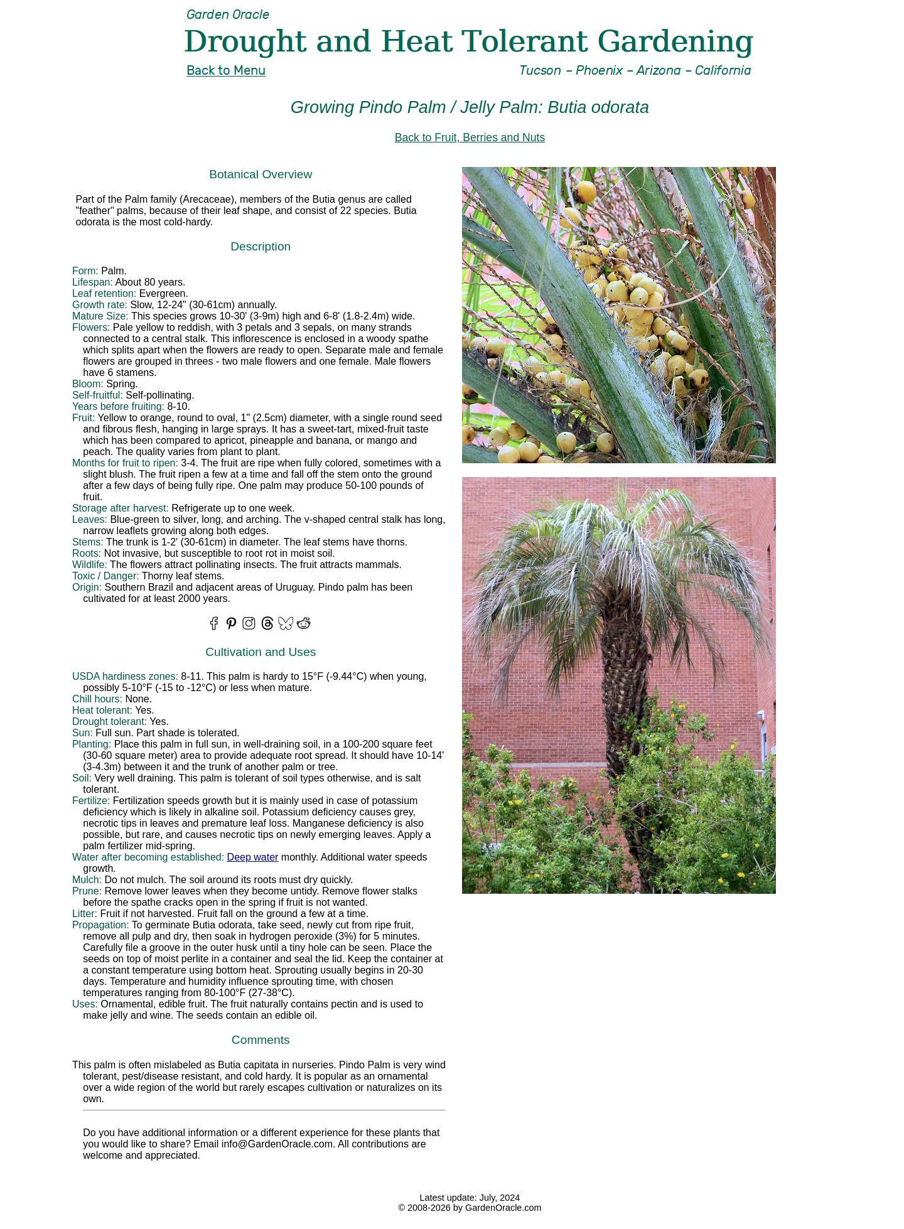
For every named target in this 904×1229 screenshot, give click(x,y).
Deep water (253, 857)
